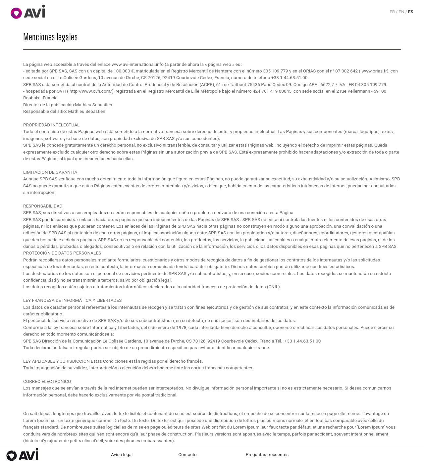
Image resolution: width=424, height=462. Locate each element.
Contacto (187, 454)
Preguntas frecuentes (267, 454)
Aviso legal (121, 454)
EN (401, 11)
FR (392, 11)
